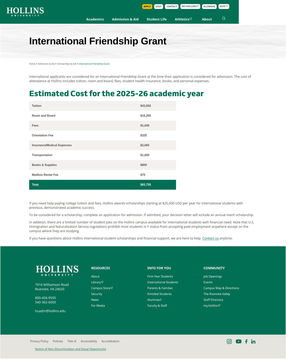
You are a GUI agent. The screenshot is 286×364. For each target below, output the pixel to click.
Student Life (204, 19)
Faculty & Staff (157, 312)
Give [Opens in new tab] (270, 6)
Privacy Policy (44, 347)
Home (32, 68)
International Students (162, 289)
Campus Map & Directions (221, 294)
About (254, 19)
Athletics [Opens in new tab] (229, 19)
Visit (206, 6)
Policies (81, 347)
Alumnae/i (154, 306)
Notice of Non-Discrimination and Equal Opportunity (70, 354)
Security (96, 300)
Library (96, 289)
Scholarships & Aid (66, 68)
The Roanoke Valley (217, 300)
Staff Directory (213, 306)
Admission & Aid (172, 19)
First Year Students (160, 283)
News (95, 306)
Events (208, 289)
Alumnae (256, 6)
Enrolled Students (159, 300)
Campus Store (100, 294)
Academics (142, 19)
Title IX (113, 347)
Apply (194, 6)
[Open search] (271, 18)
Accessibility (148, 347)
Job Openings (213, 283)
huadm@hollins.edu (50, 316)
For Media (98, 312)
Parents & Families (160, 294)
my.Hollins (211, 312)
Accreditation (188, 347)
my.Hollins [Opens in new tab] (236, 6)
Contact (219, 6)
